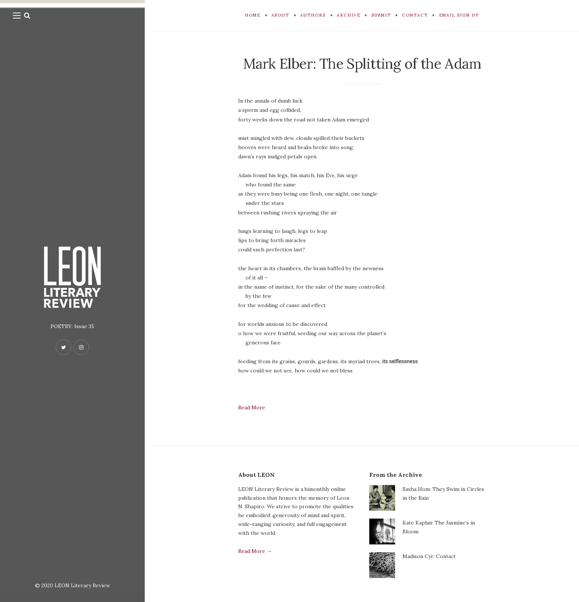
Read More (251, 407)
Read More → (255, 551)
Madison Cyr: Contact (429, 556)
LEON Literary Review (82, 585)
